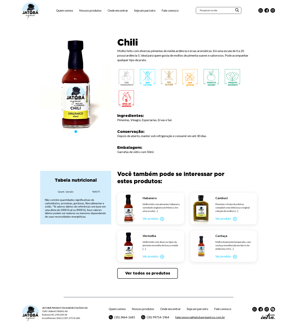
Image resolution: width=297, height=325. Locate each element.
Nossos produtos (90, 10)
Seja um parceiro (145, 10)
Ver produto (153, 219)
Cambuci (221, 198)
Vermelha (149, 235)
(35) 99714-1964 (155, 317)
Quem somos (64, 10)
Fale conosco (170, 10)
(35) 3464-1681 (122, 317)
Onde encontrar (118, 10)
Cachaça (221, 235)
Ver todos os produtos (147, 273)
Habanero (150, 198)
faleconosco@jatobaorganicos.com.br (200, 317)
